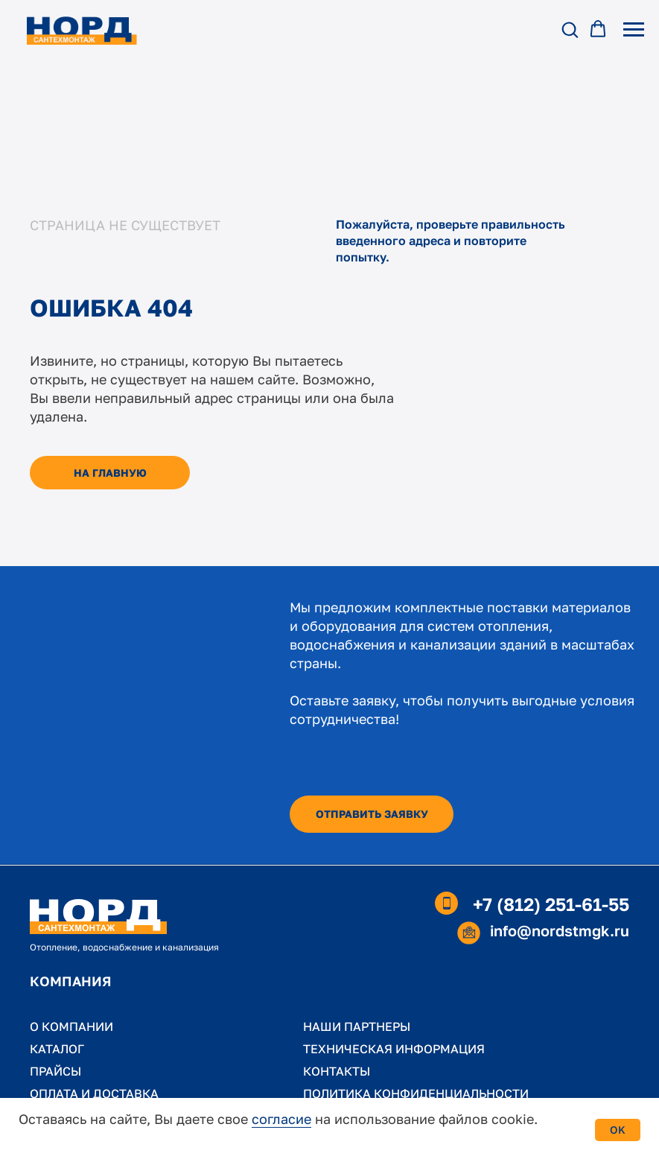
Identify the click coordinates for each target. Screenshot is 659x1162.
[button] (570, 29)
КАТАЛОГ (57, 1048)
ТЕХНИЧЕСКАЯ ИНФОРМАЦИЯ (394, 1048)
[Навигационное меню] (633, 29)
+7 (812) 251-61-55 (551, 904)
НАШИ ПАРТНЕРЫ (356, 1026)
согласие (281, 1119)
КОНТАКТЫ (336, 1071)
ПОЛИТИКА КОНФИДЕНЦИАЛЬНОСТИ (416, 1093)
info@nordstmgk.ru (559, 930)
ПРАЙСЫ (55, 1071)
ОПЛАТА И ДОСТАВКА (94, 1093)
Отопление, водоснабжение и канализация (124, 947)
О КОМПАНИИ (71, 1026)
